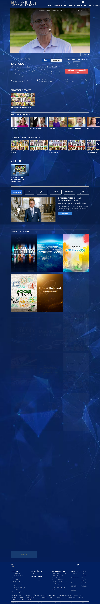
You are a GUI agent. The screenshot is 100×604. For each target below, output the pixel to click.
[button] (98, 122)
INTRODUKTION (53, 6)
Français (29, 598)
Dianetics (73, 582)
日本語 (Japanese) (32, 596)
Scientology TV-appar (58, 583)
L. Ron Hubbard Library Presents (20, 587)
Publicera (56, 60)
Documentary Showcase (19, 591)
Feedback (35, 584)
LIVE (60, 6)
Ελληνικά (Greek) (39, 594)
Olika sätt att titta (37, 580)
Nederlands (43, 596)
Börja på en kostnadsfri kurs (77, 71)
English (14, 594)
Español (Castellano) (65, 594)
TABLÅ (65, 6)
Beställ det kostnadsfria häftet (48, 80)
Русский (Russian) (70, 596)
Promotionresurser (37, 586)
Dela (46, 60)
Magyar (14, 596)
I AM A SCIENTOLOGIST (20, 59)
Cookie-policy (63, 601)
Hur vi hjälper (84, 582)
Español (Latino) (51, 594)
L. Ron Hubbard (75, 576)
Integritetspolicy (72, 601)
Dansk (21, 594)
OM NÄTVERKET (36, 575)
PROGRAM (72, 6)
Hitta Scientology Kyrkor (84, 578)
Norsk (51, 596)
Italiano (22, 596)
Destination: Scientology (19, 581)
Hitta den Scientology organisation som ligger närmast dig (24, 80)
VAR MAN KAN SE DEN (58, 570)
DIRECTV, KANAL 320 (59, 573)
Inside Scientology (17, 579)
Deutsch (28, 594)
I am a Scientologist (17, 589)
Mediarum (35, 582)
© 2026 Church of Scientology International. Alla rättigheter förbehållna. (27, 601)
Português (59, 596)
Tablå (33, 573)
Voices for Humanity (18, 585)
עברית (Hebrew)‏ (78, 594)
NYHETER (80, 6)
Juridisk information (83, 601)
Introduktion (35, 578)
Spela (65, 214)
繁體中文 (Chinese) (18, 598)
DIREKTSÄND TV (36, 570)
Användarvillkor (53, 601)
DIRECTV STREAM (57, 575)
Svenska (80, 596)
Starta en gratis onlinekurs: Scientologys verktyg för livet (76, 80)
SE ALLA (24, 554)
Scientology (74, 572)
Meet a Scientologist (18, 583)
